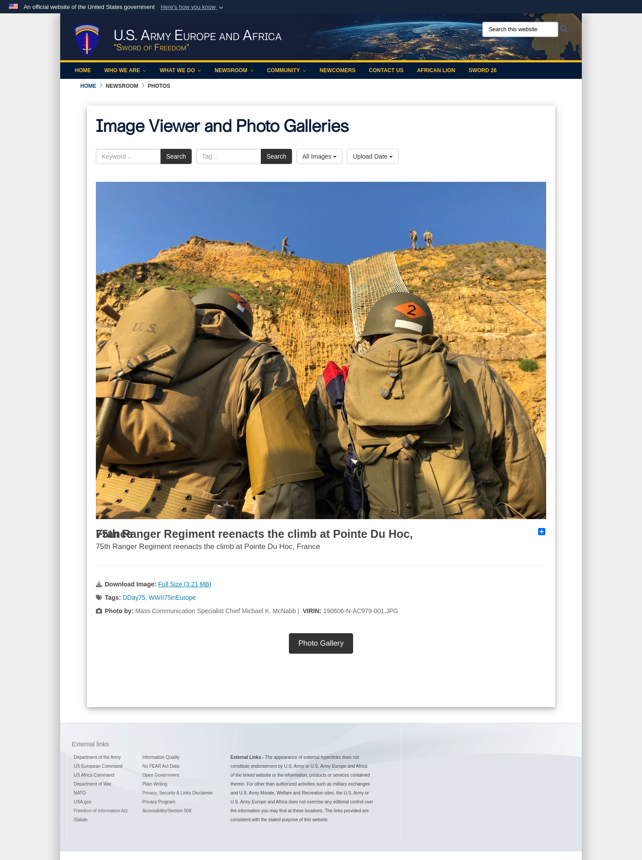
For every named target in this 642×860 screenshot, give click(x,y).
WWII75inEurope (172, 597)
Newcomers (338, 70)
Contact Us (386, 70)
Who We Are (125, 70)
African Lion (436, 70)
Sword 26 (483, 70)
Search (176, 156)
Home (83, 70)
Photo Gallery (321, 643)
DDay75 (134, 597)
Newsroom (233, 70)
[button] (192, 7)
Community (286, 70)
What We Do (180, 70)
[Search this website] (520, 29)
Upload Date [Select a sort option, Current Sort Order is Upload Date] (373, 156)
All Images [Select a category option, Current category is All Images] (319, 156)
